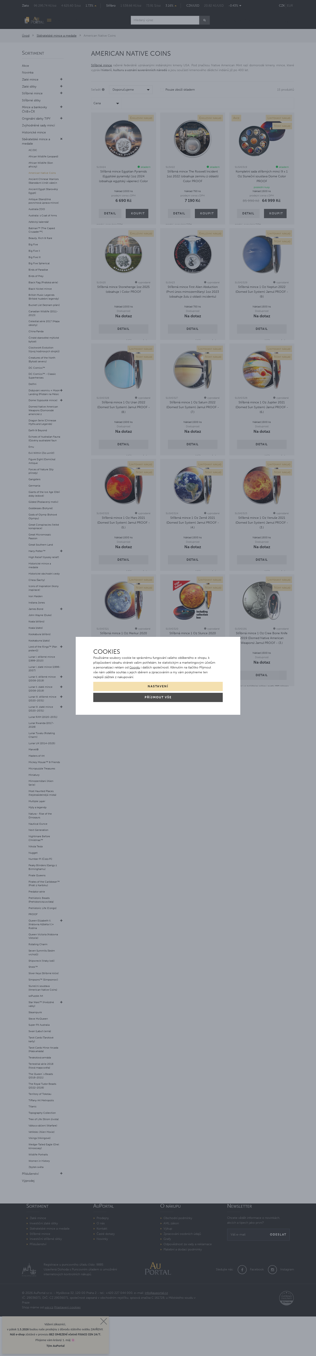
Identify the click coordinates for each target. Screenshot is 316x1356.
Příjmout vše (158, 697)
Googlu (134, 667)
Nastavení (158, 686)
